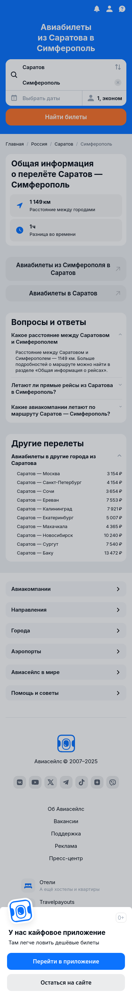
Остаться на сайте (66, 982)
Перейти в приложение (66, 961)
